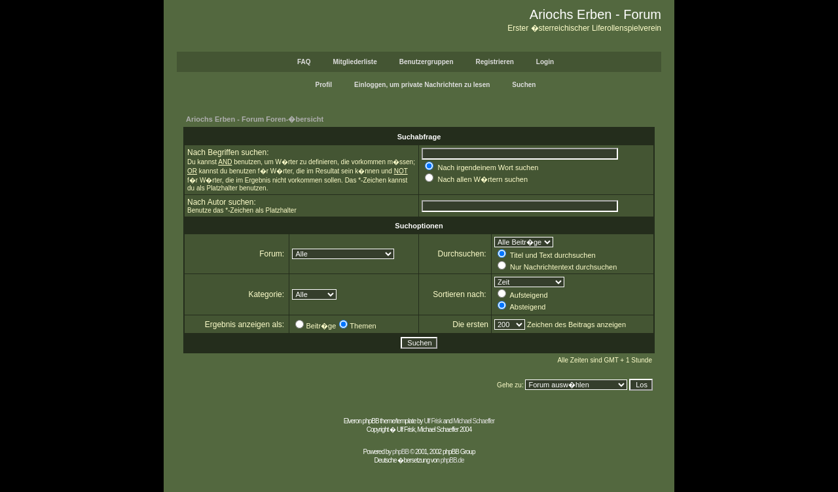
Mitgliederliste (354, 61)
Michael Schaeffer (473, 421)
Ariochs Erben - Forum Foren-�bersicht (254, 119)
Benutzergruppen (426, 61)
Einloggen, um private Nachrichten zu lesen (422, 84)
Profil (324, 84)
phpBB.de (452, 460)
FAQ (304, 61)
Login (545, 61)
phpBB (400, 451)
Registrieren (495, 61)
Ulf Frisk (433, 421)
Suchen (524, 84)
